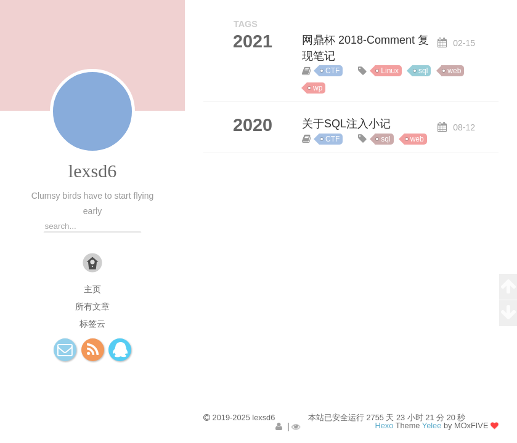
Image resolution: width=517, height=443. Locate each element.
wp (317, 88)
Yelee (432, 425)
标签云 (92, 324)
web (454, 70)
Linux (390, 70)
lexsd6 (92, 171)
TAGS (246, 24)
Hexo (384, 425)
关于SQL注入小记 (346, 124)
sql (423, 70)
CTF (332, 70)
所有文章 (92, 306)
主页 (92, 289)
